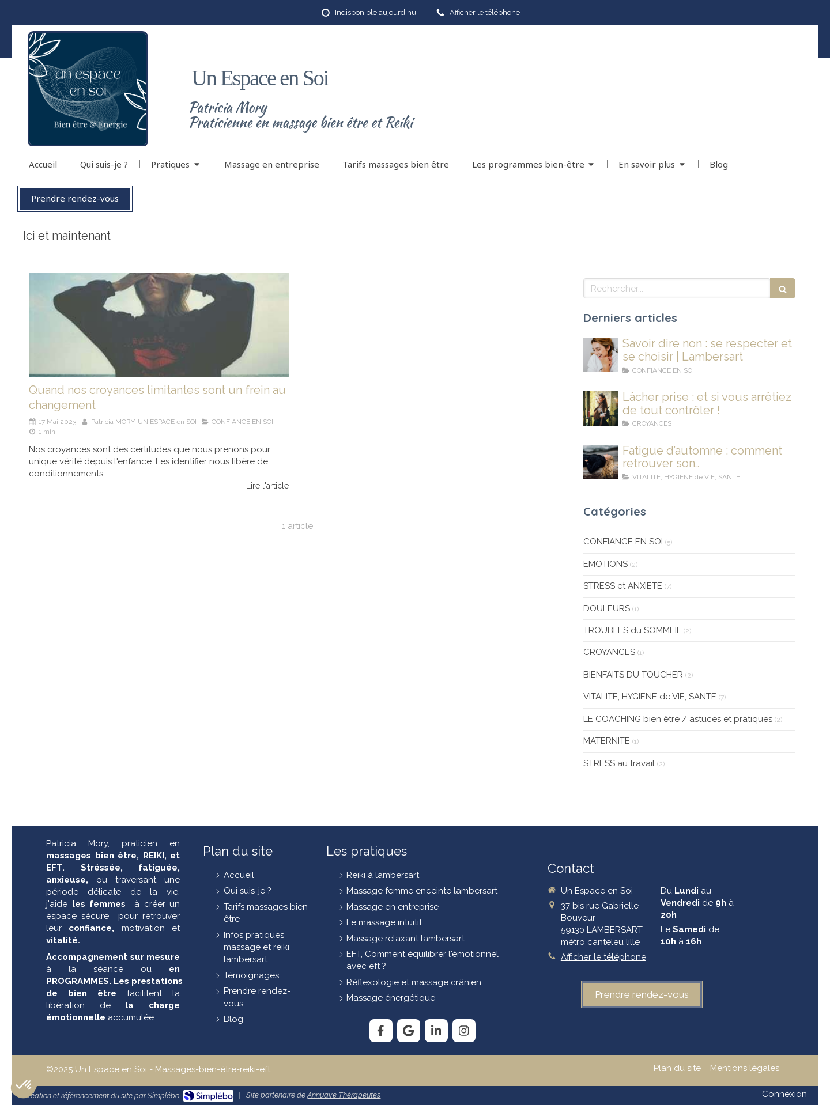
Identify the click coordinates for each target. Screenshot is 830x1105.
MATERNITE (606, 741)
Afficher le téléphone (485, 12)
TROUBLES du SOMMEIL (632, 630)
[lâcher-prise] (600, 408)
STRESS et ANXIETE (622, 586)
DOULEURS (606, 608)
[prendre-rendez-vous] (642, 994)
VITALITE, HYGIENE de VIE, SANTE (649, 696)
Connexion (784, 1094)
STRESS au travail (619, 763)
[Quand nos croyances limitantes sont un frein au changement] (159, 324)
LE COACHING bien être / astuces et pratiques (677, 719)
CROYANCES (609, 652)
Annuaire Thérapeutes (343, 1095)
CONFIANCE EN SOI (623, 541)
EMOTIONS (605, 564)
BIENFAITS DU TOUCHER (633, 674)
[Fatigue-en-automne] (600, 462)
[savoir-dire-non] (600, 355)
